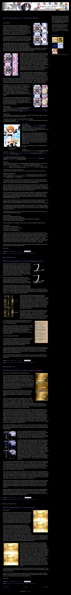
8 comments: (19, 251)
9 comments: (19, 581)
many (45, 151)
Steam (53, 31)
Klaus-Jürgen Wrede (34, 125)
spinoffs (7, 153)
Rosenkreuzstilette (17, 253)
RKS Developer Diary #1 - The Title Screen (19, 507)
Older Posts (46, 586)
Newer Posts (6, 586)
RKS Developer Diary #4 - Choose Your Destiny (21, 18)
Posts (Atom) (28, 591)
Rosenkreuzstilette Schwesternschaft (28, 253)
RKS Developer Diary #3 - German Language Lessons (23, 261)
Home (26, 586)
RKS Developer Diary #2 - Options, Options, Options (22, 370)
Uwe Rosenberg (14, 107)
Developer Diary (9, 253)
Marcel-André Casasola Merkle (19, 174)
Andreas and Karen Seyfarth (32, 158)
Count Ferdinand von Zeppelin (22, 120)
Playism (57, 31)
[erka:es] (63, 19)
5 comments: (19, 360)
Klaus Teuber (33, 150)
